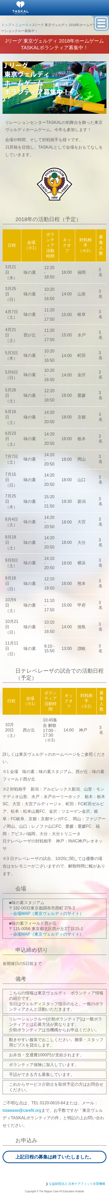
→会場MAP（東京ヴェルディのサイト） (46, 913)
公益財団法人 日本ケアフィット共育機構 (77, 1184)
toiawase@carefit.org (22, 1110)
